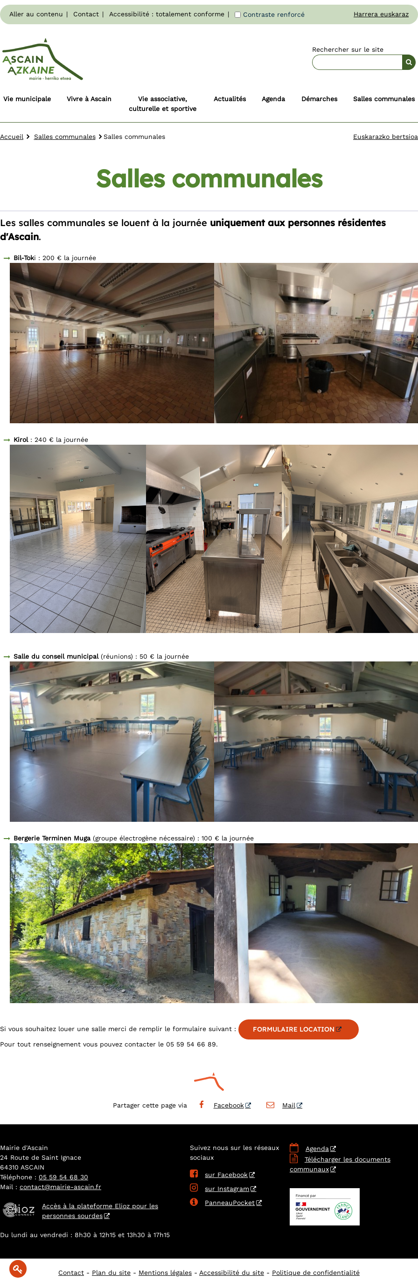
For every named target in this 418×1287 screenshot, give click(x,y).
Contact (86, 14)
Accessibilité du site (231, 1272)
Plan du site (111, 1272)
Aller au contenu (36, 14)
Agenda (273, 99)
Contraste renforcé (274, 14)
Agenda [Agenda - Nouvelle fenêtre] (317, 1148)
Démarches (319, 99)
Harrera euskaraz (381, 14)
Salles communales (384, 99)
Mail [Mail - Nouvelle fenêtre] (280, 1105)
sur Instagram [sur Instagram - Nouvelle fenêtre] (219, 1188)
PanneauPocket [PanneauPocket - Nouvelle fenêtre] (222, 1202)
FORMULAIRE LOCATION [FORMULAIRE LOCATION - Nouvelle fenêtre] (293, 1029)
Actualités (230, 99)
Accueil (11, 136)
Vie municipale (27, 99)
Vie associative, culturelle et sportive (162, 103)
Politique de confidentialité (316, 1272)
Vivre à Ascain (89, 99)
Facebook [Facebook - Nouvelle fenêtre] (220, 1105)
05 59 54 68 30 (63, 1177)
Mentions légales (165, 1272)
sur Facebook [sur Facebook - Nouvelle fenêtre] (219, 1174)
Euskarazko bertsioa (385, 136)
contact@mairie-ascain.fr (60, 1187)
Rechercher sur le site (347, 49)
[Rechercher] (409, 62)
